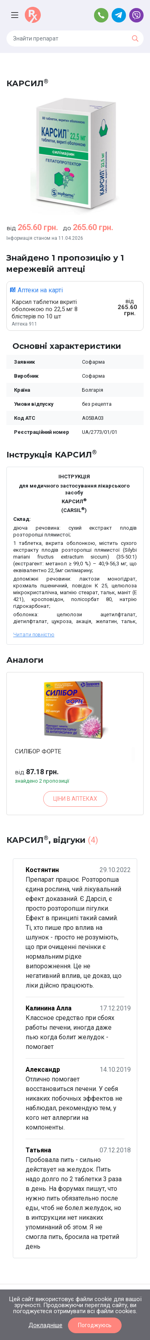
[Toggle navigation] (15, 15)
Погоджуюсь (95, 1325)
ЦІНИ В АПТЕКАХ (75, 798)
